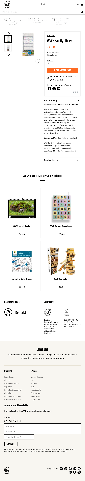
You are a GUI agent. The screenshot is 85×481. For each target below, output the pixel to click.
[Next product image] (8, 55)
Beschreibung (61, 100)
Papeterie (8, 386)
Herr (19, 421)
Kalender (51, 35)
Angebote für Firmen (12, 396)
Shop (43, 4)
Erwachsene (9, 377)
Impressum (35, 399)
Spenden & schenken (13, 390)
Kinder (7, 380)
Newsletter (35, 396)
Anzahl (49, 60)
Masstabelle (36, 390)
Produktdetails (61, 160)
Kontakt (20, 312)
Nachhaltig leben (11, 383)
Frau (10, 421)
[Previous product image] (8, 33)
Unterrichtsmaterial (12, 399)
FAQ (32, 380)
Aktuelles (8, 393)
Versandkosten (37, 377)
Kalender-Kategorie (53, 52)
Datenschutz (36, 393)
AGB (32, 386)
